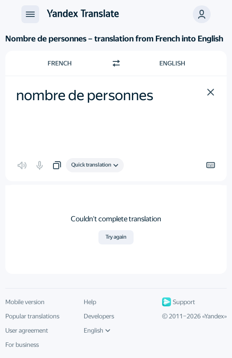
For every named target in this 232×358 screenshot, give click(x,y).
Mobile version (25, 301)
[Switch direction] (116, 63)
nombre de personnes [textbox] (84, 95)
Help (90, 301)
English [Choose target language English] (172, 63)
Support (178, 301)
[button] (211, 92)
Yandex (214, 316)
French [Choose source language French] (60, 63)
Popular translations (32, 316)
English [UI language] (97, 330)
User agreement (26, 330)
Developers (99, 316)
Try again (116, 237)
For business (22, 344)
